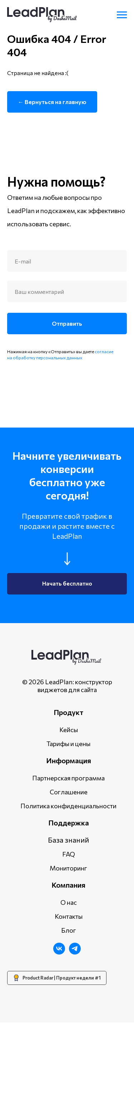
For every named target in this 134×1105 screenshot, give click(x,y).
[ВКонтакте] (59, 1035)
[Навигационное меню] (122, 15)
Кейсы (68, 811)
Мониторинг (68, 950)
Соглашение (69, 874)
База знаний (68, 922)
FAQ (68, 936)
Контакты (69, 998)
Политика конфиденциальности (68, 888)
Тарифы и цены (68, 825)
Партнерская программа (68, 860)
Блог (68, 1012)
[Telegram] (75, 1035)
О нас (68, 984)
